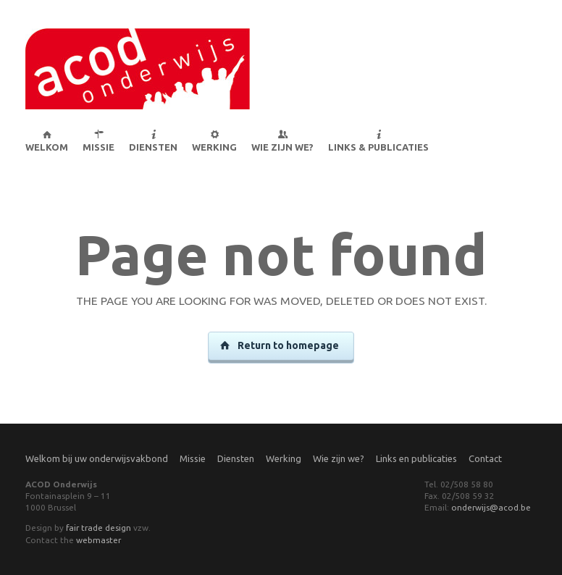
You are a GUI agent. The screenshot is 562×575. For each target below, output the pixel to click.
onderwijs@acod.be (491, 507)
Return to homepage (280, 345)
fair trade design (98, 527)
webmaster (98, 540)
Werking (283, 458)
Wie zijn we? (338, 458)
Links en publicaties (416, 458)
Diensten (235, 458)
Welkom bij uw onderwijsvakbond (96, 458)
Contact (485, 458)
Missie (193, 458)
